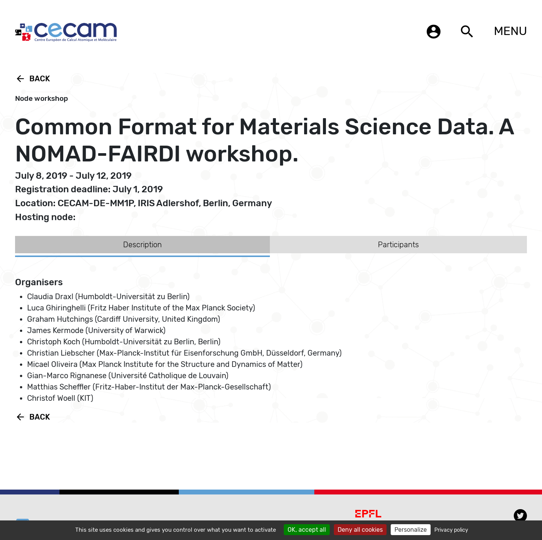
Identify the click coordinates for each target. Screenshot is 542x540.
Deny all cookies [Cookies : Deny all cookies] (360, 529)
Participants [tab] (398, 244)
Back (32, 78)
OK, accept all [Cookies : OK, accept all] (307, 529)
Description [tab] (142, 244)
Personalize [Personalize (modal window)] (410, 529)
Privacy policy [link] (451, 530)
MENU (510, 31)
